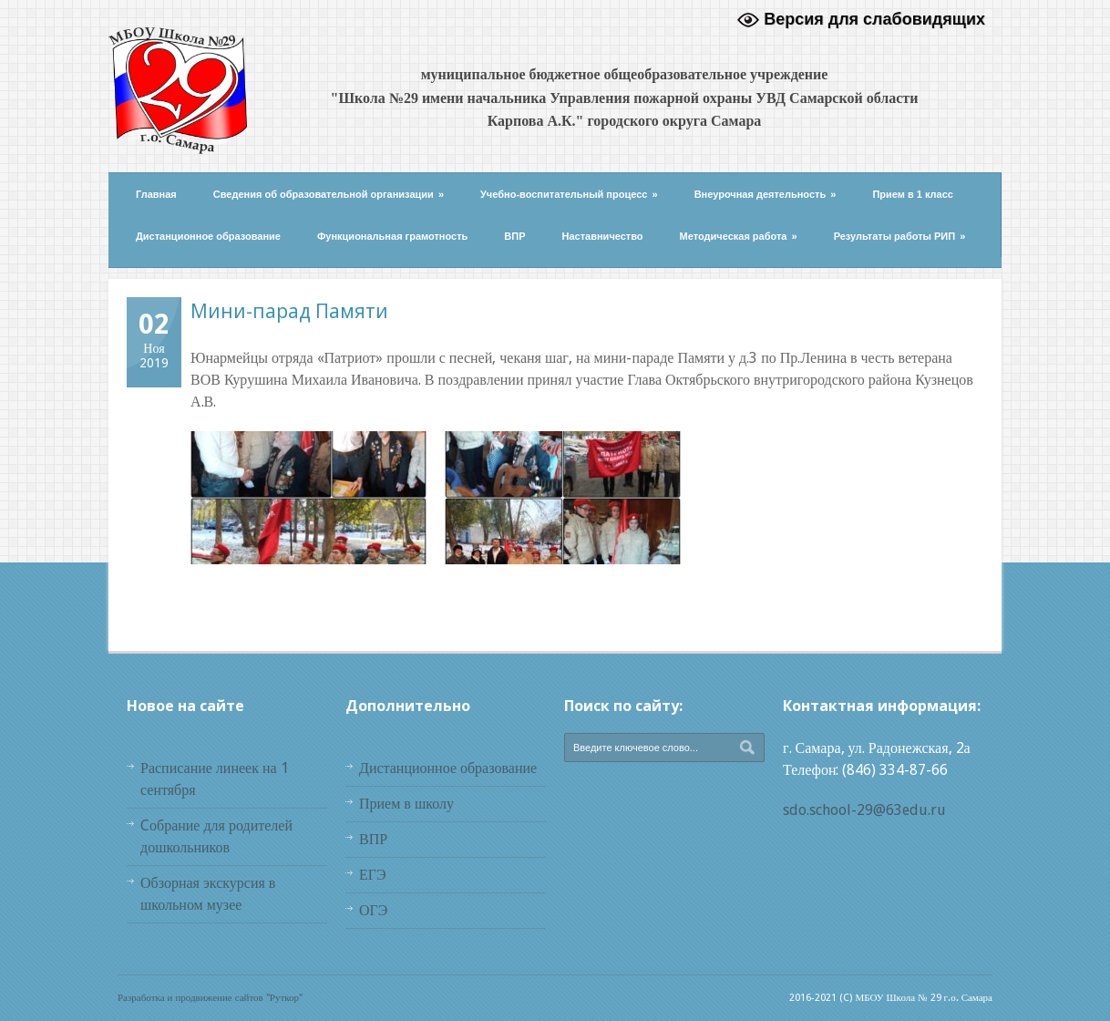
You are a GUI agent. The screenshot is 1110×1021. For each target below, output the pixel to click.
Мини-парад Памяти (289, 311)
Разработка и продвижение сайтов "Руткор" (210, 998)
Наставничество (602, 236)
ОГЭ (373, 910)
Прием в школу (406, 803)
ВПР (514, 236)
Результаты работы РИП (900, 236)
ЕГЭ (372, 874)
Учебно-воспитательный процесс (569, 194)
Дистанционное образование (208, 236)
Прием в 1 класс (912, 194)
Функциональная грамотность (392, 236)
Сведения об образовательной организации (328, 194)
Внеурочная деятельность (765, 194)
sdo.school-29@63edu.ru (864, 810)
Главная (156, 194)
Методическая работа (738, 236)
